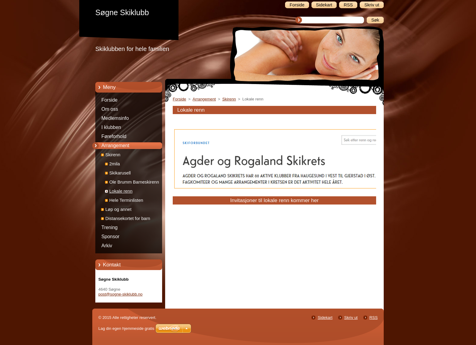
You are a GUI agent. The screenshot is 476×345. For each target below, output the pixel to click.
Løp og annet (118, 209)
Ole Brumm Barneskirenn (134, 182)
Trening (109, 227)
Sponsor (110, 236)
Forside (109, 100)
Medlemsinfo (115, 118)
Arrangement (115, 145)
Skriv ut (351, 317)
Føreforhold (113, 136)
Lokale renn (120, 191)
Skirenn (112, 154)
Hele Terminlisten (126, 200)
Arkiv (106, 245)
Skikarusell (120, 173)
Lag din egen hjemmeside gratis (126, 328)
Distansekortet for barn (127, 218)
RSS (373, 317)
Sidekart (325, 317)
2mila (114, 163)
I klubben (111, 127)
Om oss (109, 109)
